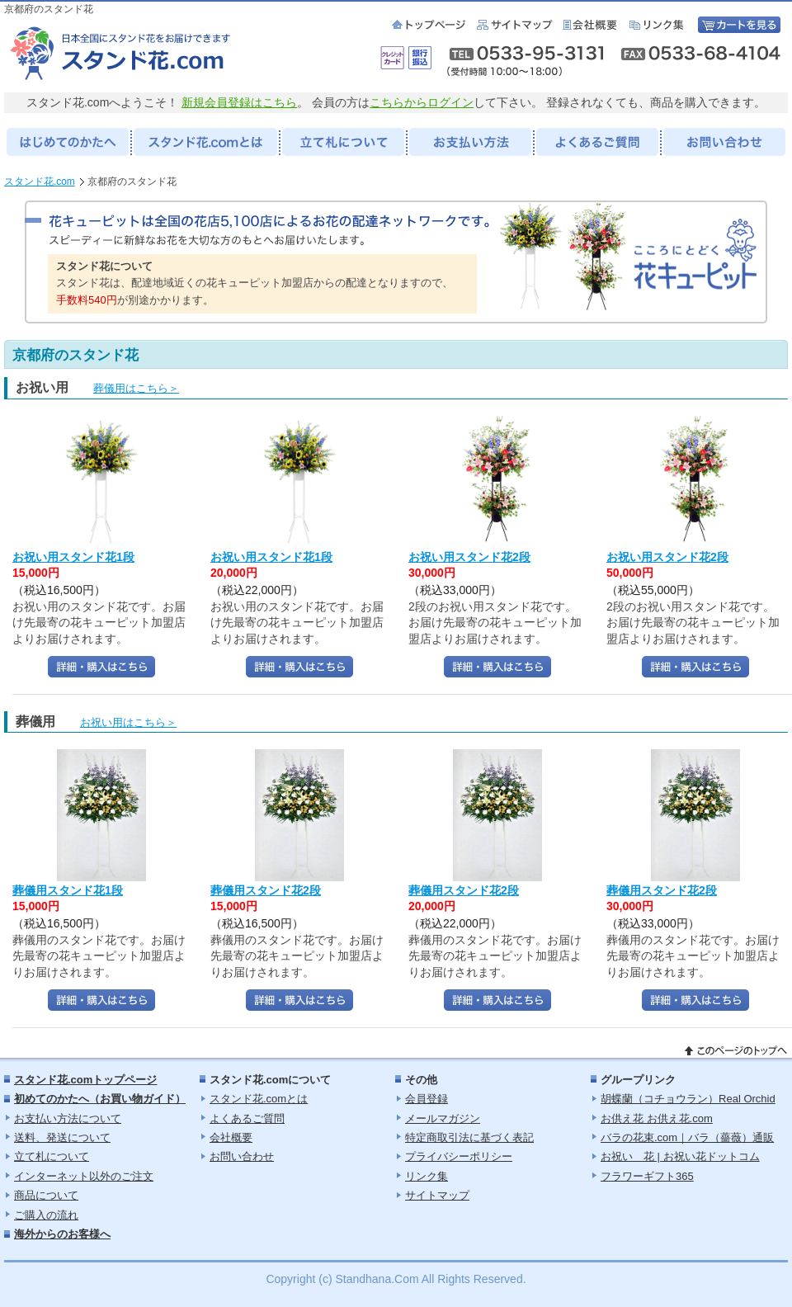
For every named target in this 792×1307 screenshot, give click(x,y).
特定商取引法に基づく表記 (469, 1137)
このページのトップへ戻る (736, 1051)
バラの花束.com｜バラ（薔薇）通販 (687, 1137)
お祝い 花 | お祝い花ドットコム (680, 1156)
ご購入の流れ (46, 1215)
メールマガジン (442, 1118)
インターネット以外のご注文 (83, 1176)
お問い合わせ (242, 1156)
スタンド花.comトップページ (85, 1079)
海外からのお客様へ (62, 1234)
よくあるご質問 (247, 1118)
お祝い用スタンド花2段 (469, 557)
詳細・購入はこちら (101, 666)
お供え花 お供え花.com (657, 1118)
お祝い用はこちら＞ (128, 722)
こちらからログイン (422, 102)
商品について (46, 1195)
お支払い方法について (67, 1118)
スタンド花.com (39, 181)
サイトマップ (515, 25)
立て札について (51, 1156)
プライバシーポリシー (458, 1156)
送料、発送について (62, 1137)
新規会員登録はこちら (239, 102)
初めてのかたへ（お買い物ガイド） (100, 1098)
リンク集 (659, 25)
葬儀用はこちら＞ (136, 388)
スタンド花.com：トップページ (430, 25)
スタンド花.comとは (259, 1098)
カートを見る (739, 25)
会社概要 (592, 25)
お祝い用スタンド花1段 (73, 557)
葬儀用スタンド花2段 (265, 890)
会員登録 (426, 1098)
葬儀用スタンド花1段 (67, 890)
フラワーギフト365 (647, 1176)
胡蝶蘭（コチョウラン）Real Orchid (688, 1098)
